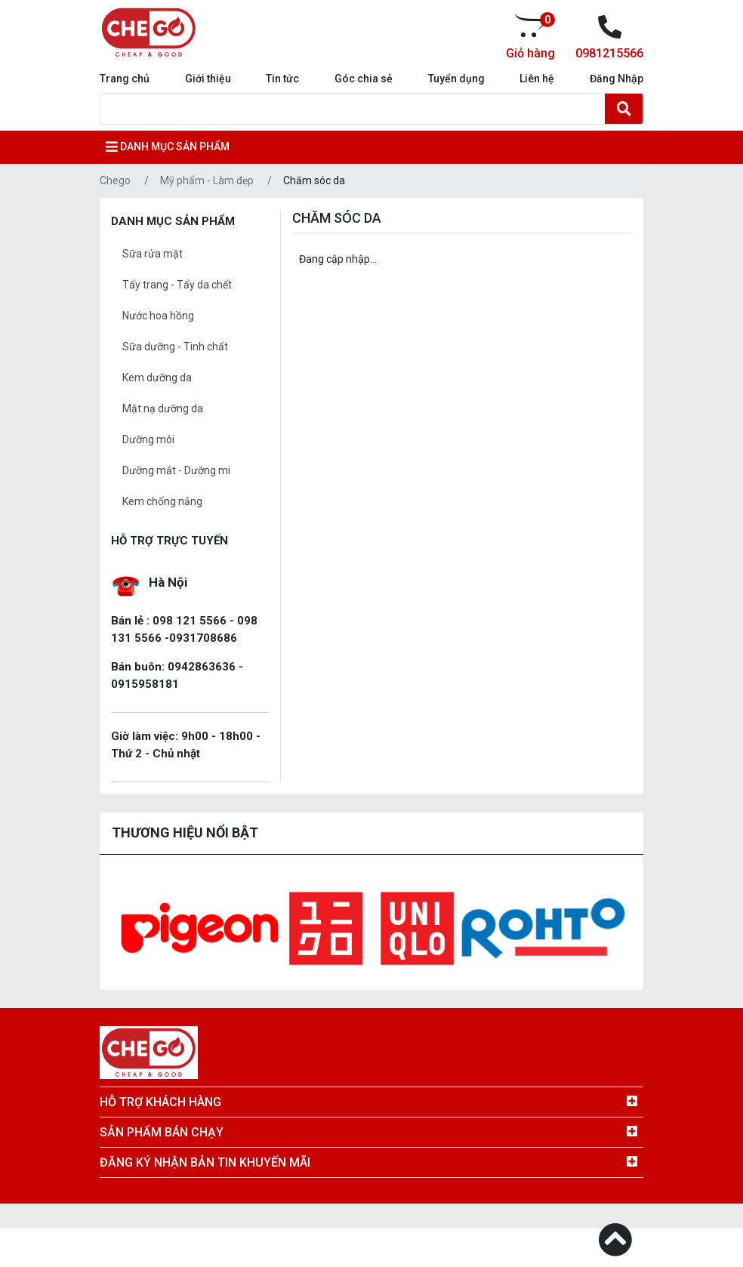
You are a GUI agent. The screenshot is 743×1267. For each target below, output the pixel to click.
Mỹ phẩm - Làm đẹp (207, 180)
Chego (115, 180)
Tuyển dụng (456, 78)
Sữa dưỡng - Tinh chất (175, 347)
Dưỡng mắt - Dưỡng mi (176, 470)
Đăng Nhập (616, 78)
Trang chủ (125, 78)
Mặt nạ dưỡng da (162, 408)
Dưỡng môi (148, 439)
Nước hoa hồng (158, 316)
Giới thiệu (208, 78)
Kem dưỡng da (157, 377)
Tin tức (282, 78)
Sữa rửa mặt (152, 254)
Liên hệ (536, 78)
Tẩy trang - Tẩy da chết (177, 285)
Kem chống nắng (162, 501)
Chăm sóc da (314, 180)
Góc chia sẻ (364, 78)
